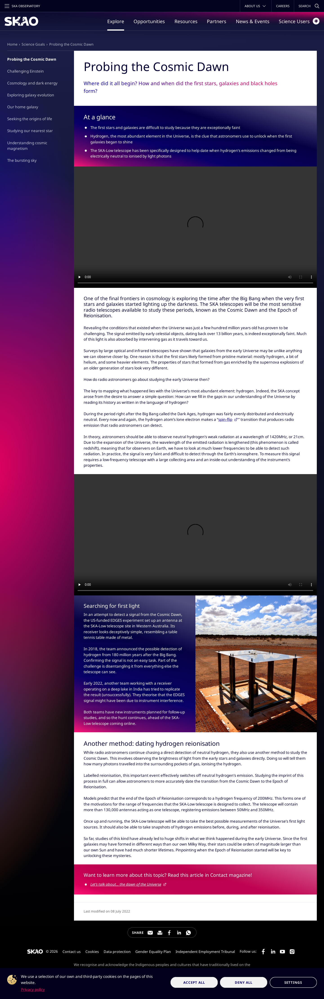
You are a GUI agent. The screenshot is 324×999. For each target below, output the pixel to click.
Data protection (117, 951)
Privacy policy (33, 989)
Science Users (299, 21)
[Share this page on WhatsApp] (188, 932)
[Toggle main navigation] (22, 6)
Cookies (92, 951)
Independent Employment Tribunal (205, 951)
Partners (216, 21)
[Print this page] (160, 932)
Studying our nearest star (30, 130)
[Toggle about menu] (255, 6)
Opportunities (149, 21)
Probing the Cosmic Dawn (71, 44)
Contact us (72, 951)
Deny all (244, 982)
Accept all (194, 982)
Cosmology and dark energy (32, 83)
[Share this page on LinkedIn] (179, 932)
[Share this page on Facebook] (169, 932)
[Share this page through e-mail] (150, 932)
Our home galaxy (22, 106)
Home (12, 44)
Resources (185, 21)
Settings (293, 982)
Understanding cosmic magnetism (27, 145)
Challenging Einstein (25, 71)
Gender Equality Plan (153, 951)
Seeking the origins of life (29, 118)
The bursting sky (22, 160)
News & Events (252, 21)
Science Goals (33, 44)
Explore (115, 21)
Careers (283, 6)
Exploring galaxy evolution (30, 95)
